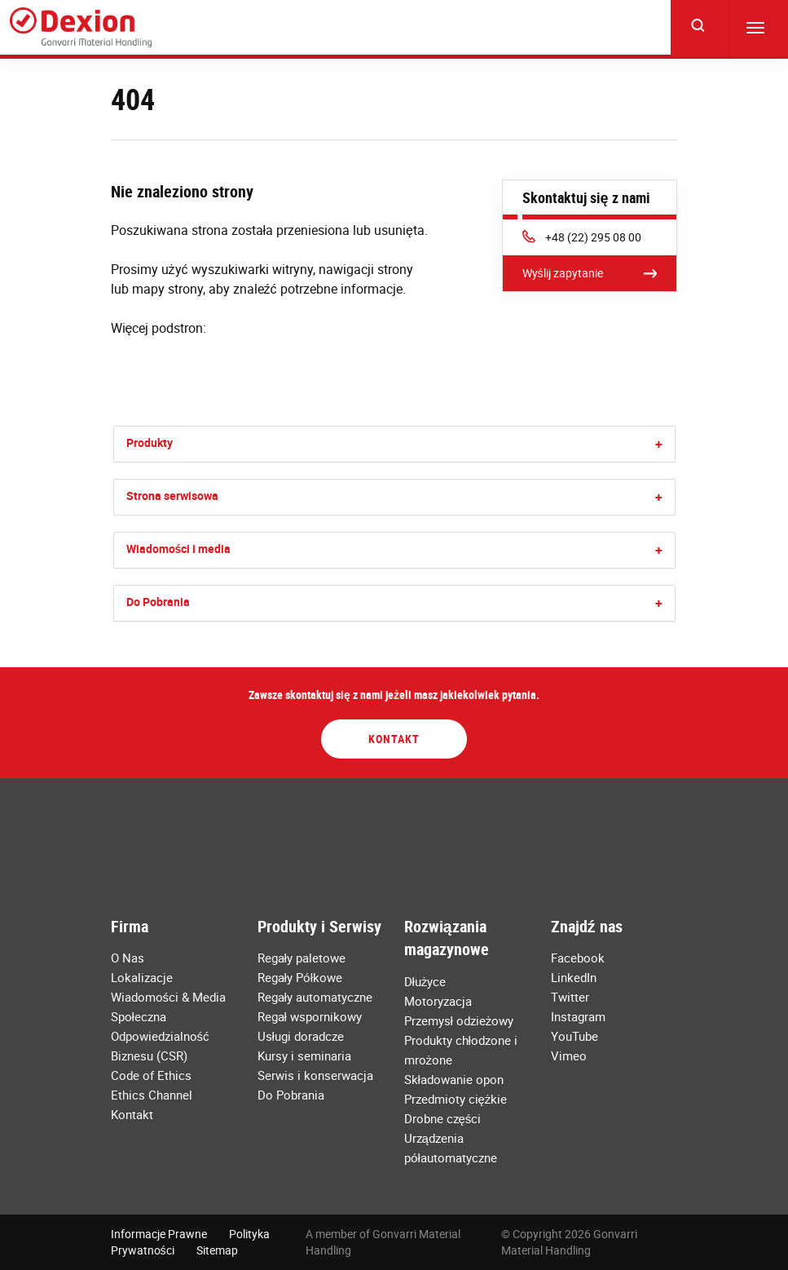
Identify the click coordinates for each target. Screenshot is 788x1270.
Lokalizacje (142, 977)
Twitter (570, 997)
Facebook (578, 957)
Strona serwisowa (172, 495)
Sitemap (217, 1250)
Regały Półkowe (300, 977)
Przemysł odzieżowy (459, 1020)
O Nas (127, 957)
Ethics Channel (151, 1094)
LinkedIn (574, 977)
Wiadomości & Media (169, 997)
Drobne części (443, 1118)
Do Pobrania (158, 601)
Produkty (149, 442)
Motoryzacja (438, 1001)
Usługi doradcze (301, 1036)
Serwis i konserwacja (315, 1075)
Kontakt (394, 738)
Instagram (578, 1016)
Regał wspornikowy (310, 1016)
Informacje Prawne (159, 1233)
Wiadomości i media (178, 548)
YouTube (574, 1036)
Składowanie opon (454, 1079)
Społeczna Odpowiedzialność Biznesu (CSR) (160, 1036)
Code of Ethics (151, 1075)
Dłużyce (425, 981)
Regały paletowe (302, 957)
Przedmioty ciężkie (456, 1099)
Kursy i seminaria (304, 1055)
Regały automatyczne (315, 997)
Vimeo (569, 1055)
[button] (659, 444)
